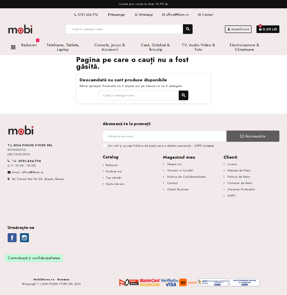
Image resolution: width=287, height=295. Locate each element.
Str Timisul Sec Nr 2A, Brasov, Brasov (36, 179)
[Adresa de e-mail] (164, 136)
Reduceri (112, 165)
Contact (205, 14)
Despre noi (174, 164)
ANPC (231, 195)
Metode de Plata (238, 170)
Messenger (116, 14)
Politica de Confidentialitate (186, 177)
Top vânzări (114, 177)
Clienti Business (177, 189)
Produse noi (114, 171)
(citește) (208, 146)
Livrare (231, 164)
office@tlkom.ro (175, 14)
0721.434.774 (86, 14)
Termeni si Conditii (180, 170)
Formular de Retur (239, 183)
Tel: (26, 161)
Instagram (24, 237)
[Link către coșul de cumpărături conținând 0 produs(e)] (268, 29)
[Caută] (129, 29)
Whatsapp (144, 14)
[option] (143, 4)
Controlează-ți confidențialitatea (34, 258)
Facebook (12, 237)
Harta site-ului (115, 184)
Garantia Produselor (240, 189)
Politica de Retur (238, 177)
